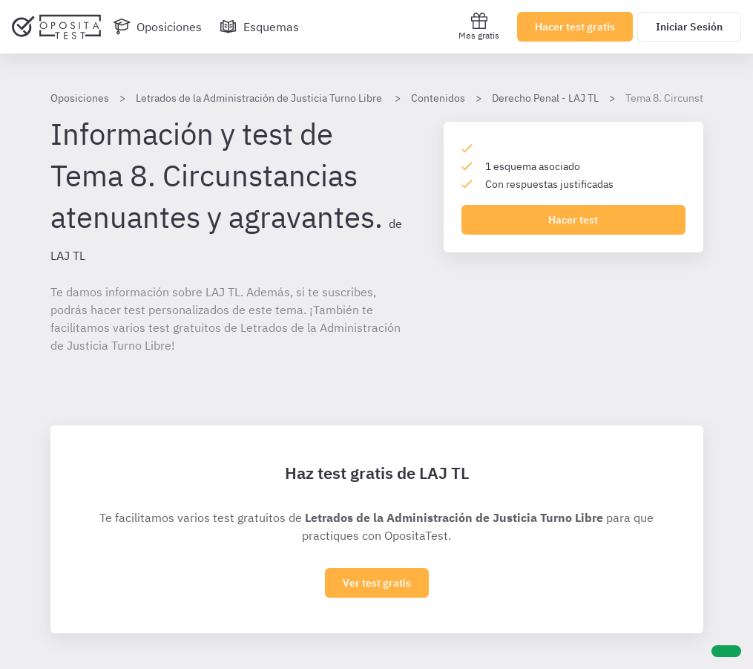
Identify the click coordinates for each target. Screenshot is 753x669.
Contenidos (438, 98)
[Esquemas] (259, 27)
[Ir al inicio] (56, 27)
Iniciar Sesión (689, 26)
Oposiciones (79, 98)
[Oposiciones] (157, 27)
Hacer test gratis (575, 26)
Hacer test (573, 219)
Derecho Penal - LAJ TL (545, 98)
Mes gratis (478, 26)
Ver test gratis (377, 583)
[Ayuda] (726, 651)
